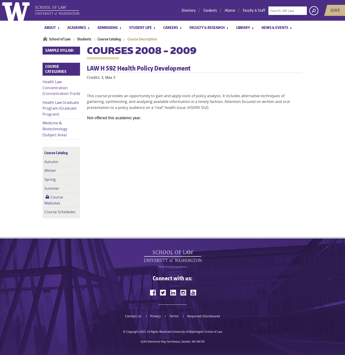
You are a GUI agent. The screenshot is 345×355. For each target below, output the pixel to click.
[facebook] (153, 292)
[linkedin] (173, 292)
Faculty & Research (207, 27)
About (50, 27)
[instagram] (183, 292)
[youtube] (193, 292)
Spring (50, 179)
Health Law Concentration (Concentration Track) (61, 87)
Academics (76, 27)
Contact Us (133, 316)
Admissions (108, 27)
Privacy (155, 316)
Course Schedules (59, 211)
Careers (170, 27)
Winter (50, 170)
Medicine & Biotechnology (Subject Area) (55, 128)
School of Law (60, 39)
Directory (189, 10)
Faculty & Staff (254, 10)
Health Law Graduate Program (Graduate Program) (61, 108)
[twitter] (163, 292)
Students (210, 10)
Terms (174, 316)
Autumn (51, 161)
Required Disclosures (203, 316)
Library (243, 27)
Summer (51, 188)
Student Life (140, 27)
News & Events (275, 27)
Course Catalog (109, 39)
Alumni (230, 10)
